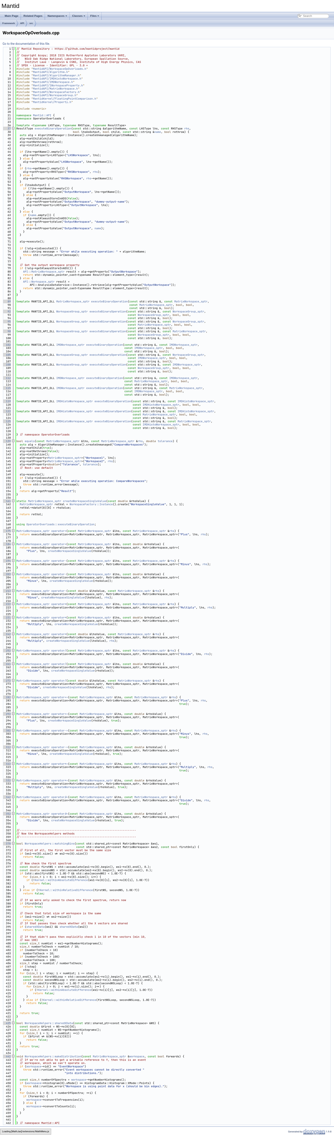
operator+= (59, 697)
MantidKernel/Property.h (52, 102)
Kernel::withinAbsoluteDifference (61, 880)
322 (7, 764)
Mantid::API (42, 115)
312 (7, 747)
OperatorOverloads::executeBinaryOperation (60, 524)
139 (7, 441)
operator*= (59, 764)
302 (7, 730)
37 (7, 128)
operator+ (58, 531)
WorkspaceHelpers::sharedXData (49, 1023)
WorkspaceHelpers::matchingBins (50, 843)
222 (7, 604)
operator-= (59, 730)
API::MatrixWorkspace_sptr (44, 271)
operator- (58, 561)
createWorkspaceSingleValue (84, 501)
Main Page (11, 15)
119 (7, 401)
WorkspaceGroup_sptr (72, 311)
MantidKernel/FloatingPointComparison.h (64, 98)
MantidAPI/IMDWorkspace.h (53, 82)
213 (7, 591)
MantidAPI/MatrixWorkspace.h (55, 88)
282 (7, 697)
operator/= (59, 797)
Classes (78, 15)
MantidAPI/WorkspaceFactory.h (56, 92)
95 (7, 321)
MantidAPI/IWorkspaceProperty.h (58, 85)
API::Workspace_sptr (39, 281)
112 (7, 378)
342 (7, 797)
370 (7, 843)
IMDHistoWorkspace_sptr (74, 401)
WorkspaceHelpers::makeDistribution (53, 1056)
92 (7, 311)
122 (7, 411)
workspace (136, 1056)
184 (7, 544)
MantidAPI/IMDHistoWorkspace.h (57, 78)
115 (7, 388)
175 (7, 531)
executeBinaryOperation (53, 128)
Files (94, 15)
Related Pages (32, 15)
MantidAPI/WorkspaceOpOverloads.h (59, 69)
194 (7, 561)
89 (7, 301)
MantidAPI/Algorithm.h (50, 72)
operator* (58, 604)
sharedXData (35, 927)
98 (7, 331)
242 (7, 634)
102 (7, 345)
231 (7, 617)
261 (7, 664)
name (157, 132)
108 (7, 364)
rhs (186, 128)
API (22, 23)
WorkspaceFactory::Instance (91, 504)
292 (7, 714)
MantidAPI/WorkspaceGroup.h (54, 95)
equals (30, 441)
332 (7, 780)
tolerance (165, 441)
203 (7, 574)
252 (7, 650)
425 (7, 1023)
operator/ (58, 650)
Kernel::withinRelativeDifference (66, 890)
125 (7, 421)
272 (7, 680)
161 (7, 501)
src (31, 23)
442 (7, 1056)
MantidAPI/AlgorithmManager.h (56, 75)
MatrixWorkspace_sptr (72, 301)
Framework (8, 23)
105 (7, 355)
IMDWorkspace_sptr (70, 345)
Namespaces (57, 15)
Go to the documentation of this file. (26, 43)
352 (7, 814)
